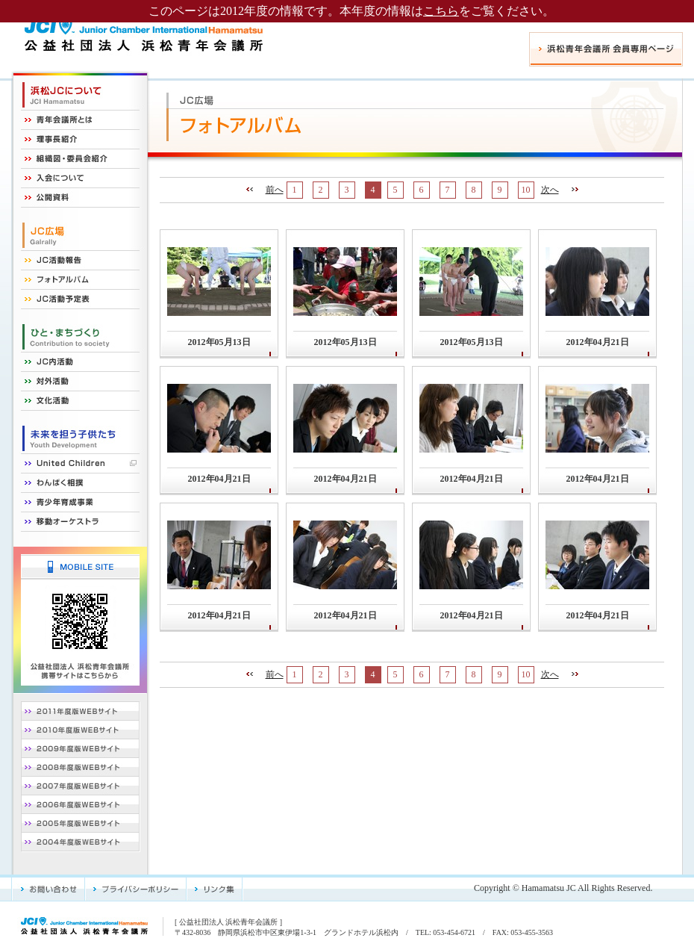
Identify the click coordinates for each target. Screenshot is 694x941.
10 (526, 189)
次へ (550, 189)
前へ (275, 189)
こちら (441, 10)
